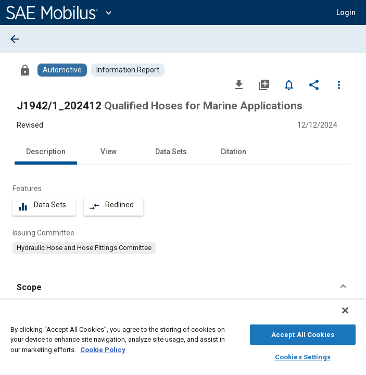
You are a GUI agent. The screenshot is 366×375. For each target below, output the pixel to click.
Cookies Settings (303, 355)
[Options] (339, 84)
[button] (183, 287)
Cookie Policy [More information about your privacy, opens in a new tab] (102, 348)
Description (46, 151)
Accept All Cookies (302, 333)
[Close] (352, 315)
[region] (183, 340)
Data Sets (171, 151)
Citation (233, 151)
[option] (84, 248)
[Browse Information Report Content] (128, 70)
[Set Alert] (289, 84)
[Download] (239, 84)
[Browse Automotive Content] (62, 70)
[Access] (25, 69)
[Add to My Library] (264, 84)
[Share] (314, 84)
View (108, 151)
